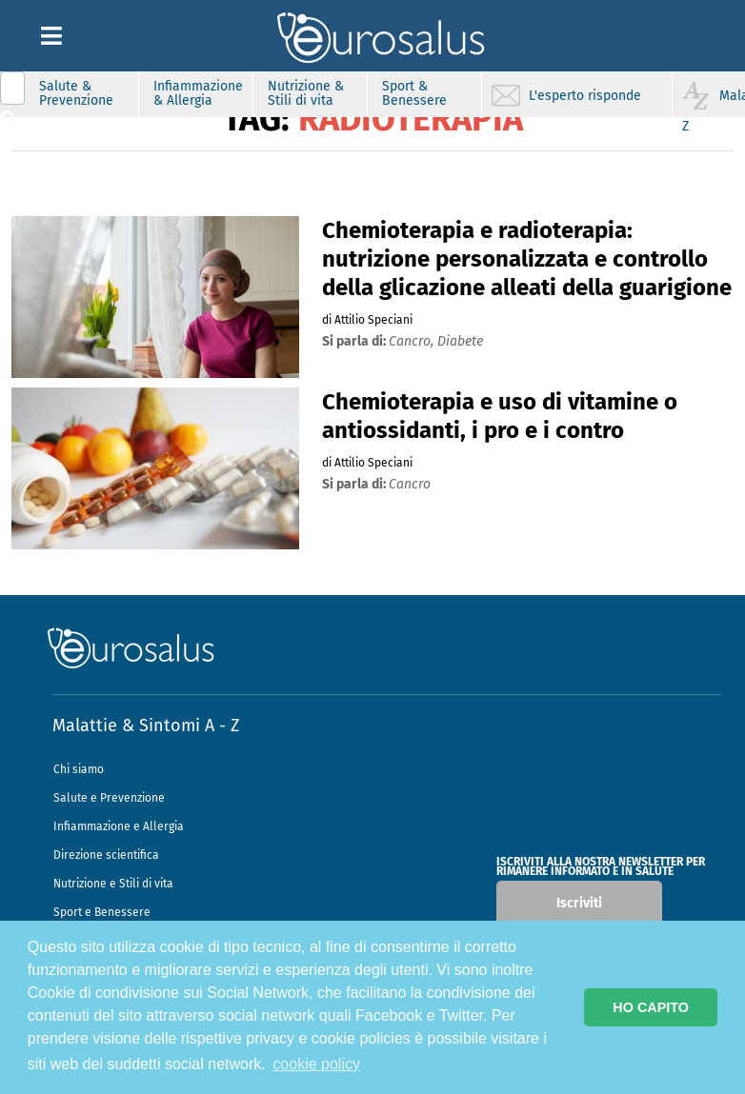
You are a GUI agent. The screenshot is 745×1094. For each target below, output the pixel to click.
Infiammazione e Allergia (118, 826)
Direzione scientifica (106, 855)
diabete (460, 341)
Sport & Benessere (414, 93)
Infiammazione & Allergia (198, 93)
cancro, (413, 341)
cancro (410, 484)
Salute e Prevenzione (109, 798)
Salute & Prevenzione (76, 93)
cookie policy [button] (316, 1064)
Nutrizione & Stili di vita (306, 93)
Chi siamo (78, 769)
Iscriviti (579, 903)
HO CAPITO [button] (651, 1007)
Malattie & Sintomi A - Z (145, 725)
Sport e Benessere (102, 912)
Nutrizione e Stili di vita (113, 883)
